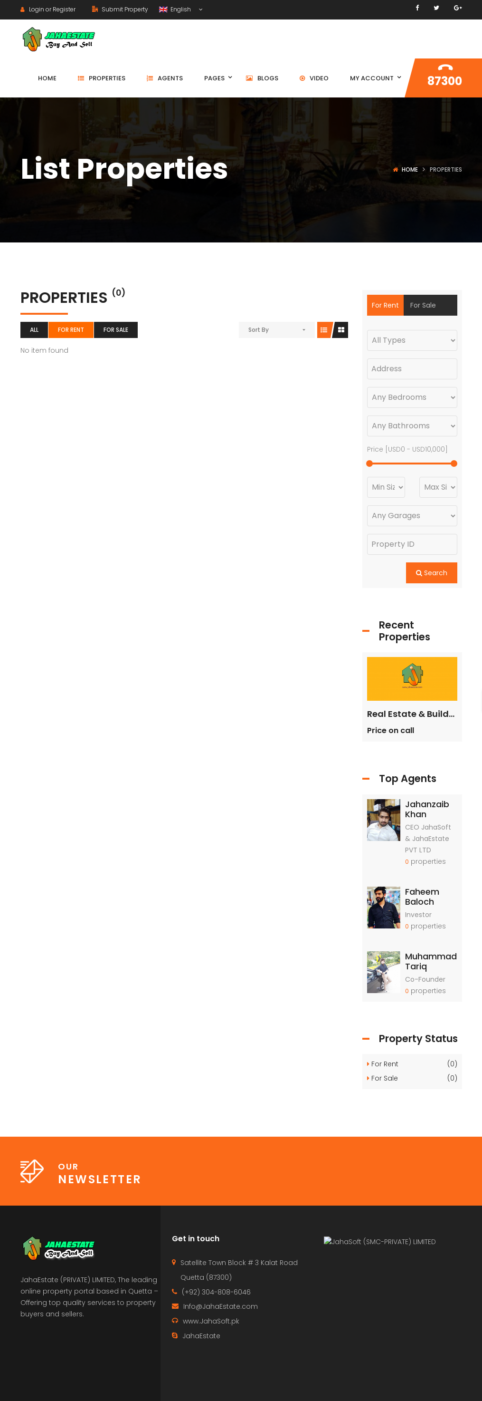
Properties (348, 1385)
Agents (394, 1385)
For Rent (71, 330)
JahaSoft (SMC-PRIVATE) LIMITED (384, 1311)
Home (410, 169)
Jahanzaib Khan (427, 809)
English (175, 9)
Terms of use (443, 1385)
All (34, 330)
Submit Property (120, 9)
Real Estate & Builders (414, 714)
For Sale (116, 330)
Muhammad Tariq (431, 961)
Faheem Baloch (422, 897)
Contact (298, 1385)
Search (431, 573)
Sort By (258, 330)
